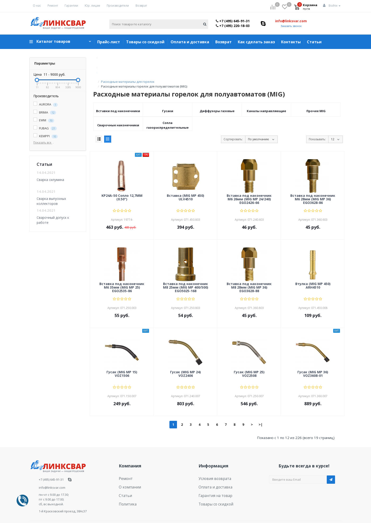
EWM (43, 120)
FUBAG (45, 128)
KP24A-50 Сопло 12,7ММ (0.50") (122, 183)
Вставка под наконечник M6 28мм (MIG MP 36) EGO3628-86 (312, 185)
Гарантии (71, 6)
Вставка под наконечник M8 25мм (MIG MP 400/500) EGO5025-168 (185, 273)
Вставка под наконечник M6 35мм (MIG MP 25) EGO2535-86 (121, 273)
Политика (126, 486)
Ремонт (53, 6)
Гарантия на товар (213, 478)
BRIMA (44, 112)
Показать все (44, 143)
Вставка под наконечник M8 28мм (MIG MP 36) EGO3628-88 (249, 273)
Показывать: (317, 125)
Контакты (291, 41)
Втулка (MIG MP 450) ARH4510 (313, 271)
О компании (128, 471)
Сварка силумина (50, 179)
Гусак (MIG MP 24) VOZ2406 (185, 360)
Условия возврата (212, 464)
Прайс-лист (108, 41)
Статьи (314, 41)
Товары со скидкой (145, 41)
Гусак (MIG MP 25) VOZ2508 (249, 360)
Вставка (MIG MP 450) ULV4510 (185, 183)
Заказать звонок (291, 26)
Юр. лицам (92, 6)
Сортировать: (233, 125)
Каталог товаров (53, 41)
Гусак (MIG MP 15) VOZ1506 (121, 360)
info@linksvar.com (291, 21)
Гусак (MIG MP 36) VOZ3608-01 (312, 360)
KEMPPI (45, 136)
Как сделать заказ (256, 41)
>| (261, 410)
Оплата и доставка (190, 41)
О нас (37, 6)
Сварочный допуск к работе (53, 219)
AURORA (45, 104)
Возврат (141, 6)
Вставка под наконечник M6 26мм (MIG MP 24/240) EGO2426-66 (249, 185)
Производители (118, 6)
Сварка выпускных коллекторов (51, 201)
